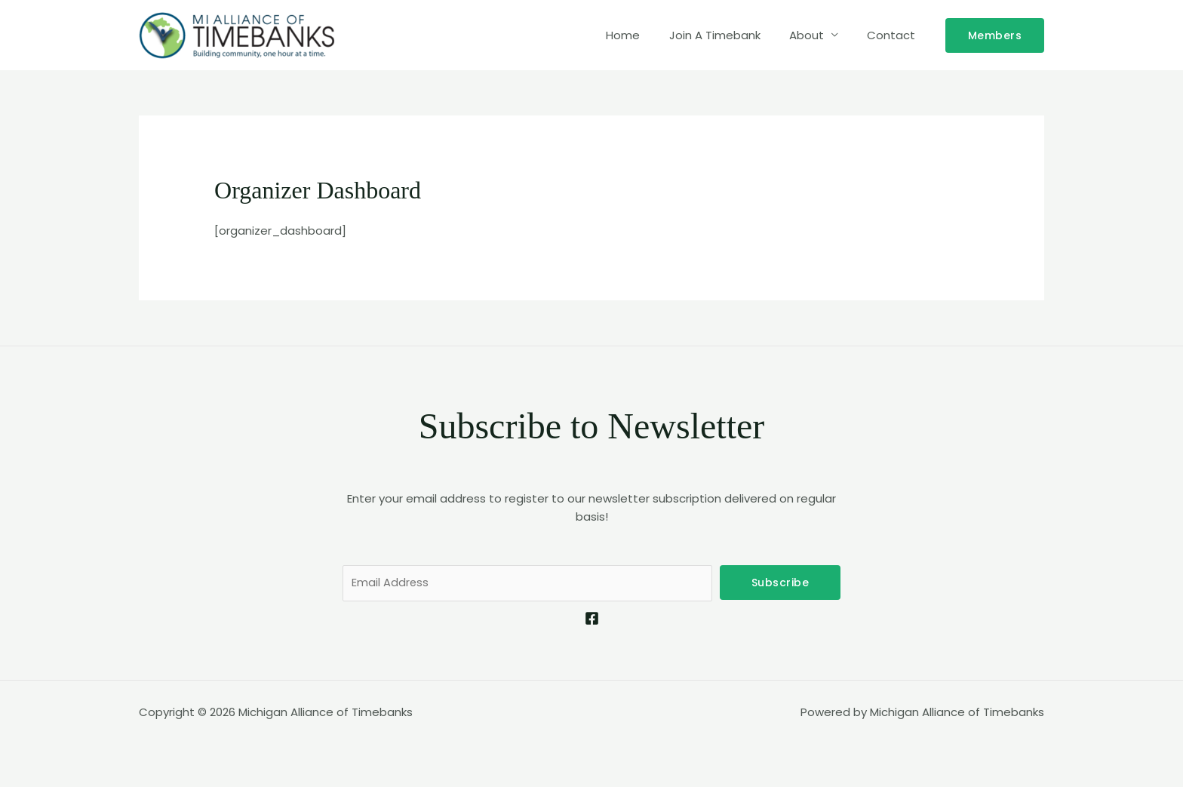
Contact (895, 35)
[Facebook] (592, 619)
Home (645, 35)
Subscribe (780, 582)
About (816, 35)
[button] (995, 35)
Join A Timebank (730, 35)
